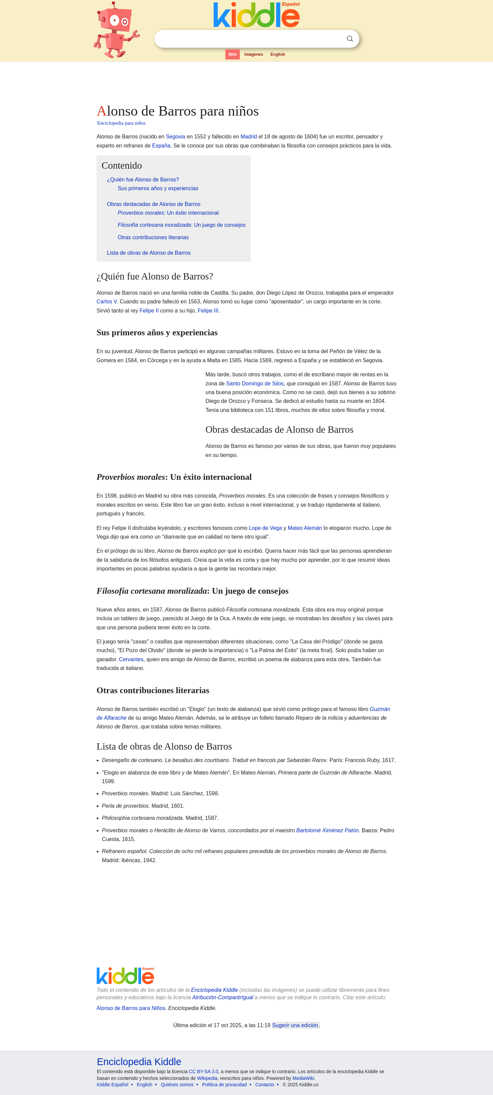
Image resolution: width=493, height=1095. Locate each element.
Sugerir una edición (295, 1025)
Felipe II (149, 310)
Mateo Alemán (305, 528)
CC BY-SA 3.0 (203, 1071)
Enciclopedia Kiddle (214, 990)
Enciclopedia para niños (121, 123)
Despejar (336, 39)
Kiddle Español (112, 1084)
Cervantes (131, 659)
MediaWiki (303, 1078)
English (278, 54)
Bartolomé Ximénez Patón (327, 830)
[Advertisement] (246, 80)
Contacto (264, 1084)
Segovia (175, 136)
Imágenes (253, 54)
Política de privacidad (224, 1084)
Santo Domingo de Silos (255, 383)
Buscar (350, 38)
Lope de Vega (265, 528)
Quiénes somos (177, 1084)
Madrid (248, 136)
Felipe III (208, 310)
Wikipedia (207, 1078)
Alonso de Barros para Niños (131, 1008)
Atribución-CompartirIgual (222, 997)
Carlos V (107, 301)
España (161, 146)
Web (232, 54)
